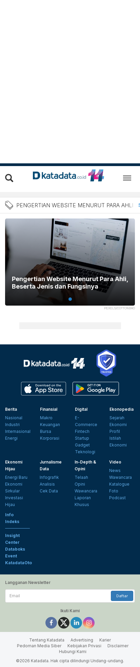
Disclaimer (117, 645)
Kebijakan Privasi (84, 645)
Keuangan (50, 424)
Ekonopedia (121, 409)
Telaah (81, 477)
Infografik (49, 477)
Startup (82, 438)
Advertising (82, 639)
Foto (113, 490)
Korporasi (49, 438)
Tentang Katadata (46, 639)
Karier (105, 639)
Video (115, 462)
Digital (81, 409)
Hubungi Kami (72, 651)
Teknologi (85, 451)
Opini (80, 484)
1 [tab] (70, 299)
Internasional (18, 431)
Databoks (15, 549)
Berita (11, 409)
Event (11, 555)
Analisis (47, 484)
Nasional (13, 417)
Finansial (48, 409)
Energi (11, 438)
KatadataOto (18, 562)
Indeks (12, 521)
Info (9, 514)
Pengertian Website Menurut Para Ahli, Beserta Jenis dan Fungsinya (70, 282)
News (115, 470)
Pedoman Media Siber (39, 645)
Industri (12, 424)
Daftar (122, 595)
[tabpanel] (70, 266)
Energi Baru (16, 477)
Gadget (82, 445)
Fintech (82, 431)
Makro (46, 417)
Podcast (117, 497)
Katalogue (119, 484)
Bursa (45, 431)
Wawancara (86, 490)
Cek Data (49, 490)
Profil (114, 431)
